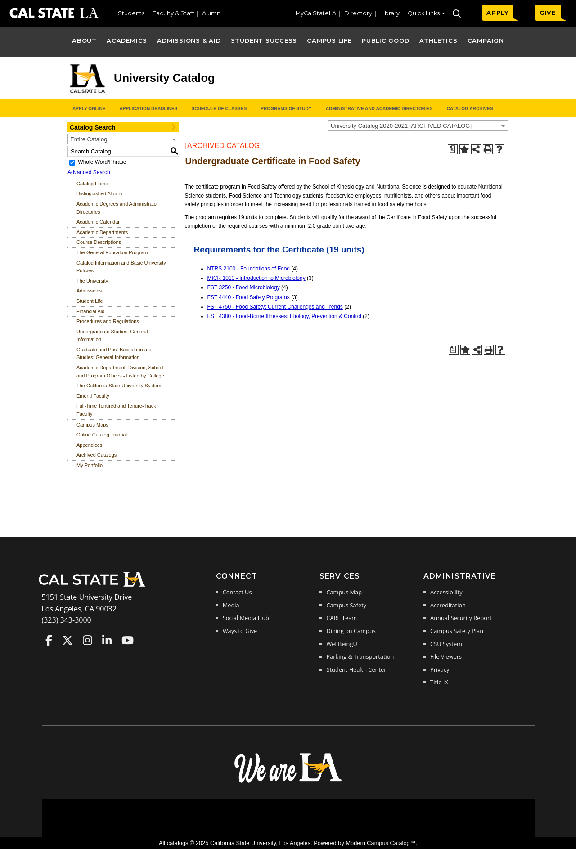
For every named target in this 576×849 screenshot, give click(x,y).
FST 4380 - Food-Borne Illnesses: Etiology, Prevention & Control (284, 316)
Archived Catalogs (96, 455)
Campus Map (344, 592)
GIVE (548, 12)
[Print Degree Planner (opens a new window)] (453, 149)
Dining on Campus (350, 631)
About (84, 40)
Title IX (439, 682)
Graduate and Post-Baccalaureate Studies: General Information (113, 353)
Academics (127, 40)
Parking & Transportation (360, 656)
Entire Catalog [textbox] (88, 139)
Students (131, 13)
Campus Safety (346, 605)
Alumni (212, 13)
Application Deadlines (149, 108)
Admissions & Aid (188, 40)
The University (92, 280)
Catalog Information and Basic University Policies (121, 267)
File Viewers (446, 656)
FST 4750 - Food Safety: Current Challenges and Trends (275, 307)
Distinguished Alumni (99, 193)
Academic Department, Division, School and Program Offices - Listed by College (120, 371)
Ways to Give (240, 631)
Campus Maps (92, 424)
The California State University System (118, 385)
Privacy (439, 669)
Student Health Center (356, 669)
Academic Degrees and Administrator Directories (117, 208)
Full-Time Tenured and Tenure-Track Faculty (116, 410)
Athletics (438, 40)
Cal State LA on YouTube (128, 640)
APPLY (497, 12)
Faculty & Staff (173, 13)
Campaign (486, 40)
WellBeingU (341, 644)
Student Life (89, 301)
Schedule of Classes (219, 108)
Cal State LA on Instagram (87, 640)
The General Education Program (112, 252)
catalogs (178, 843)
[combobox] (418, 125)
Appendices (89, 445)
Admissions (89, 290)
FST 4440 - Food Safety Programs (248, 297)
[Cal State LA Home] (95, 586)
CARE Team (341, 618)
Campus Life (329, 40)
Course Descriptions (98, 242)
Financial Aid (90, 311)
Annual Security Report (461, 618)
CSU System (446, 644)
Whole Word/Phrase (102, 162)
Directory (358, 13)
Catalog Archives (469, 108)
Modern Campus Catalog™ (380, 843)
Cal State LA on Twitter (67, 640)
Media (231, 605)
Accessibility (446, 592)
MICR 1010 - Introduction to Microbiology (256, 278)
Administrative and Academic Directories (379, 108)
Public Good (385, 40)
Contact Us (237, 592)
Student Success (264, 40)
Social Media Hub (246, 618)
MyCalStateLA (316, 13)
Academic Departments (102, 232)
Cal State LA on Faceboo (48, 640)
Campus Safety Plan (456, 631)
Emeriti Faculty (92, 396)
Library (390, 13)
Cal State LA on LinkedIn (107, 640)
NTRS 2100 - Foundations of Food (248, 268)
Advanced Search (89, 172)
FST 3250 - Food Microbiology (243, 287)
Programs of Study (286, 108)
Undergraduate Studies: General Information (112, 335)
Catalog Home (92, 183)
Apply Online (88, 108)
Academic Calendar (98, 222)
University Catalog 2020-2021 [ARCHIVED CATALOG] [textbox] (401, 125)
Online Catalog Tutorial (101, 434)
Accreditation (448, 605)
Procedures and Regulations (107, 321)
